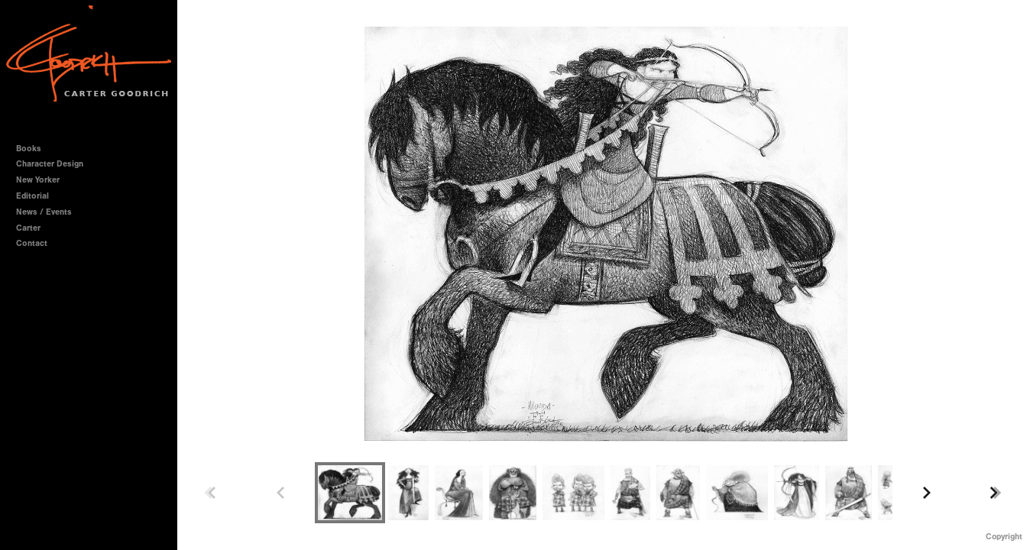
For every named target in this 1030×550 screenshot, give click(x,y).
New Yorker (38, 180)
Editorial (32, 196)
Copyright (1004, 537)
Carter (28, 228)
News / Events (44, 212)
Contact (31, 243)
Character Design (55, 164)
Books (34, 149)
